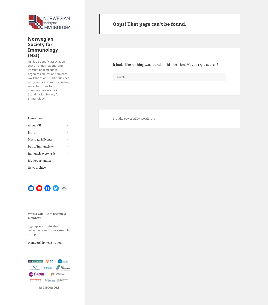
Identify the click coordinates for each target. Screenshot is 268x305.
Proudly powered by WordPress (134, 118)
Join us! (33, 132)
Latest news (36, 118)
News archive (37, 167)
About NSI (34, 125)
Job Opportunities (39, 160)
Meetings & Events (40, 139)
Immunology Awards (41, 153)
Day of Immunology (41, 146)
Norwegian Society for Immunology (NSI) (43, 47)
